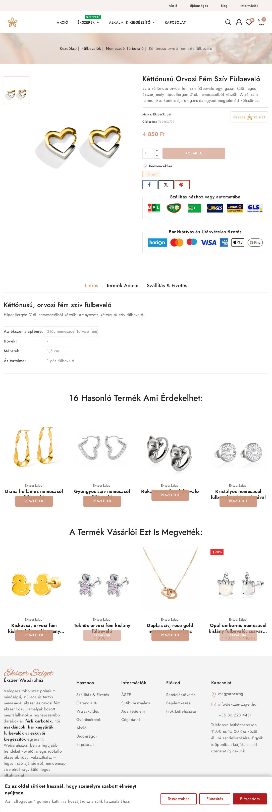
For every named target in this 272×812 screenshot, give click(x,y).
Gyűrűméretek (88, 720)
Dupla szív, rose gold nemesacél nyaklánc (170, 628)
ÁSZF (126, 695)
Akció (173, 5)
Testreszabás (178, 799)
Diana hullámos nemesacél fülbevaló (34, 494)
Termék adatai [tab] (122, 285)
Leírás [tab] (91, 285)
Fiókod (173, 683)
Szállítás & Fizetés (92, 695)
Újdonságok (199, 5)
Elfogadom (250, 799)
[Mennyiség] (148, 153)
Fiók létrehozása (181, 711)
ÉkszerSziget (162, 114)
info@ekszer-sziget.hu (237, 704)
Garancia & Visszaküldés (87, 707)
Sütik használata (136, 703)
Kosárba (193, 153)
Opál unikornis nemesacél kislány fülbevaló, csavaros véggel (238, 631)
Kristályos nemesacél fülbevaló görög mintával (238, 494)
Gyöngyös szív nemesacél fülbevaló (102, 494)
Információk (249, 5)
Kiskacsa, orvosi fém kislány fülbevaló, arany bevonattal (34, 631)
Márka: (147, 114)
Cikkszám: (149, 121)
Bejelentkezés (178, 703)
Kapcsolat (85, 745)
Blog (224, 5)
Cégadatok (131, 720)
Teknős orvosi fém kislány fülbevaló (102, 628)
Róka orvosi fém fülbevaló (170, 491)
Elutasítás (214, 799)
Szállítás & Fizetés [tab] (167, 285)
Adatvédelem (133, 711)
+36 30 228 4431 (235, 715)
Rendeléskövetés (181, 695)
